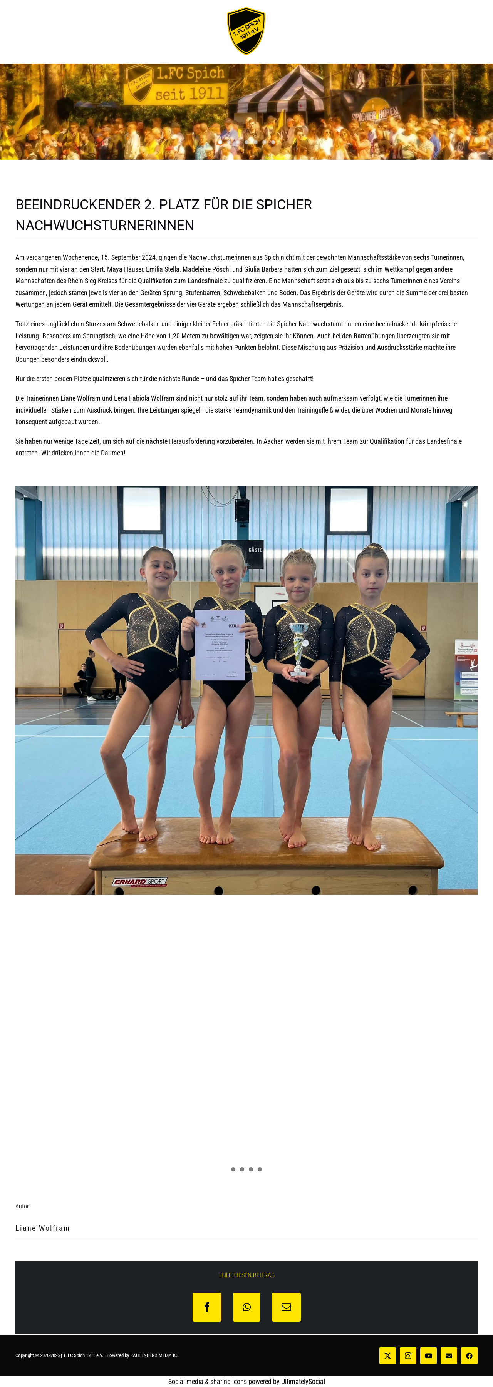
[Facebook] (207, 1307)
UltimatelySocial (303, 1381)
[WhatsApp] (246, 1307)
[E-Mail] (286, 1307)
